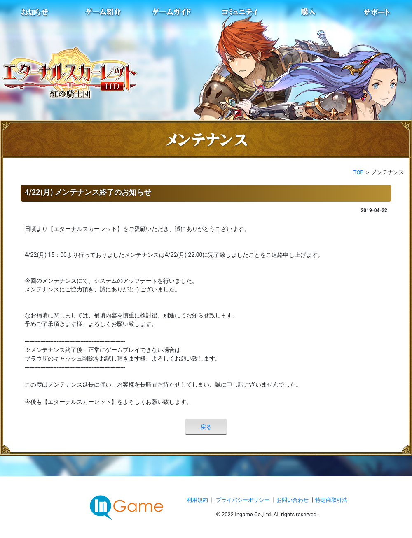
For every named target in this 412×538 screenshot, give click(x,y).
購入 (308, 12)
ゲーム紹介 (103, 12)
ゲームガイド (172, 12)
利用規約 (198, 500)
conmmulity (240, 12)
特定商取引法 (331, 500)
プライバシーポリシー (243, 500)
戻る (206, 427)
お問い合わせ (293, 500)
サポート (377, 12)
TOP (358, 172)
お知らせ (35, 12)
